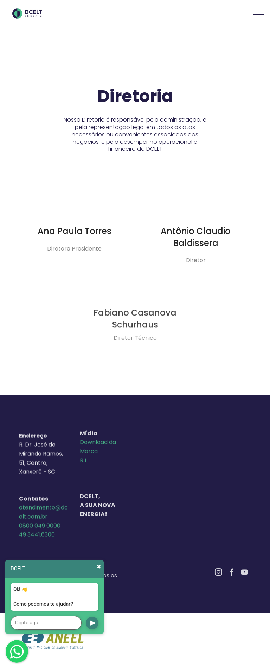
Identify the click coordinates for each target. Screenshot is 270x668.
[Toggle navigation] (258, 11)
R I (83, 495)
